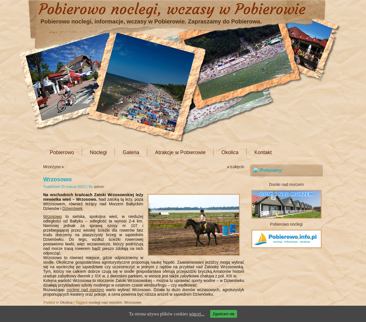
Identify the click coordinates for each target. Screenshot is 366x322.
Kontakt (263, 152)
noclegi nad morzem (85, 289)
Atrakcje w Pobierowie (180, 152)
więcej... (196, 313)
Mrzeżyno (52, 166)
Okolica (229, 152)
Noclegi (98, 152)
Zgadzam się (223, 314)
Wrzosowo (52, 216)
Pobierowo (62, 152)
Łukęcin (237, 166)
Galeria (131, 152)
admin (99, 186)
